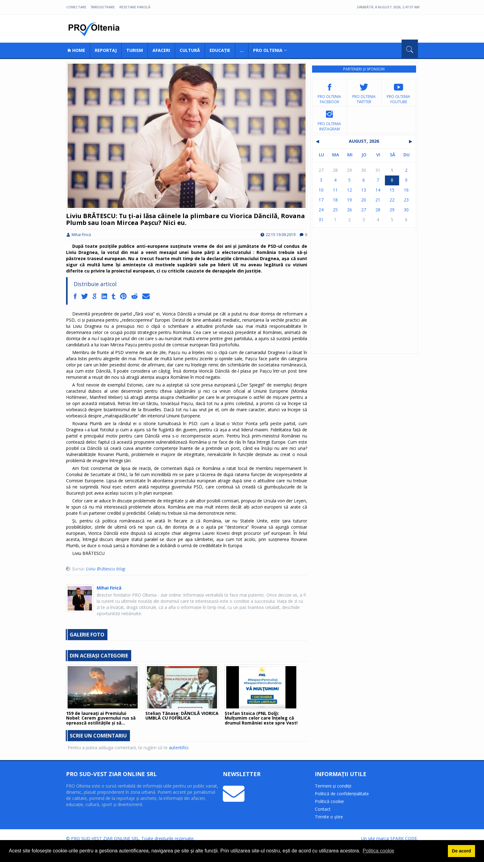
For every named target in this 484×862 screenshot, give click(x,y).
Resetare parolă (134, 7)
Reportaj (106, 50)
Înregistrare (103, 7)
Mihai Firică (78, 234)
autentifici (178, 747)
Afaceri (161, 50)
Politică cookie (329, 801)
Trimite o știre (329, 817)
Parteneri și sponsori (364, 69)
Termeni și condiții (333, 786)
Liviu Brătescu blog (105, 569)
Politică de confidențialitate (342, 794)
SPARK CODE (403, 838)
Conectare (76, 7)
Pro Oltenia (95, 29)
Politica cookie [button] (378, 850)
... (242, 50)
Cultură (190, 50)
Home (76, 50)
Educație (220, 50)
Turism (134, 50)
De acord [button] (461, 850)
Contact (323, 809)
